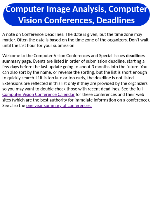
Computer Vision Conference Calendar (38, 94)
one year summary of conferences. (59, 105)
